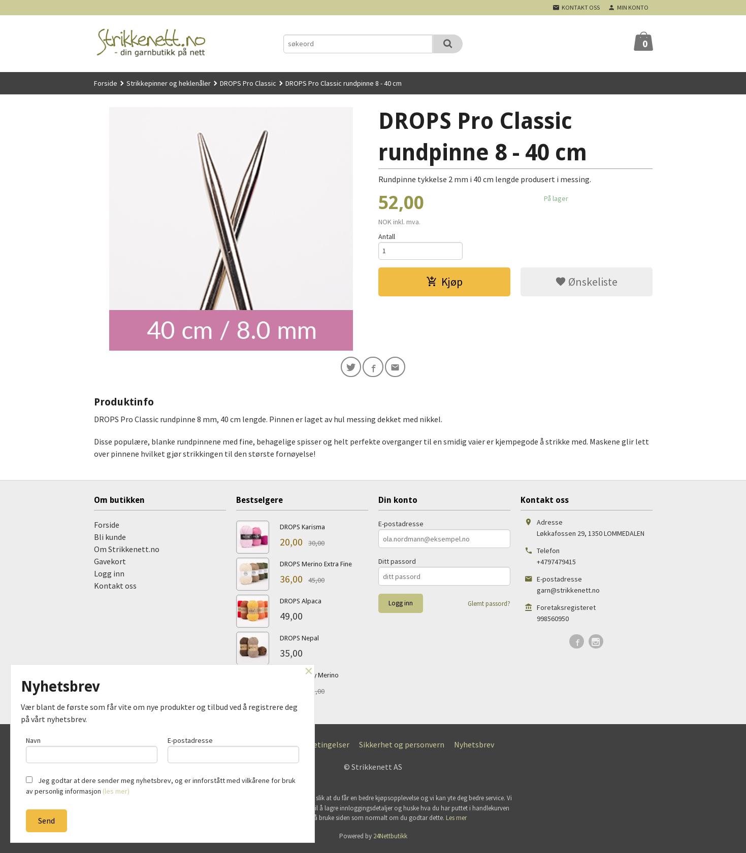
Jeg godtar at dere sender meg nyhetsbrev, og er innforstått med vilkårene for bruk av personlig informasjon (161, 786)
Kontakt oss (115, 588)
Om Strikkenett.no (126, 551)
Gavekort (110, 563)
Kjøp (444, 283)
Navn (91, 748)
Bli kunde (110, 539)
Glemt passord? (489, 605)
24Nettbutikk (390, 838)
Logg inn (109, 575)
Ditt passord (397, 563)
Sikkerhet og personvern (401, 746)
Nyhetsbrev (474, 746)
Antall (386, 236)
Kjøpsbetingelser (319, 746)
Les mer (456, 819)
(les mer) (116, 791)
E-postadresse (401, 525)
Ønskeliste (586, 283)
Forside (105, 83)
